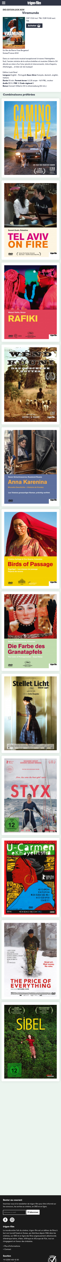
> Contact (7, 1249)
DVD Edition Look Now (13, 10)
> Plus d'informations (11, 1246)
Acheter (34, 26)
